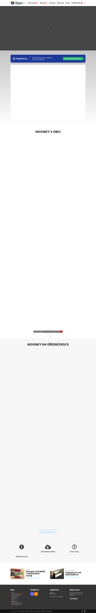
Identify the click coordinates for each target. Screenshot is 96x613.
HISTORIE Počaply (77, 3)
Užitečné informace (16, 595)
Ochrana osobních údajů (17, 603)
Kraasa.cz (22, 611)
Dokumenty (52, 3)
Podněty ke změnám (17, 594)
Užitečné (43, 3)
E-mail (52, 592)
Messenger (53, 593)
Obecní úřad (14, 597)
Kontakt (68, 3)
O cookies (27, 611)
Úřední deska (60, 3)
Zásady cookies (15, 601)
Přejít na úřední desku (48, 531)
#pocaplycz (74, 598)
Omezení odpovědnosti (16, 604)
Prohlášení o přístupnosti (46, 611)
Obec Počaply (32, 3)
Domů (24, 3)
